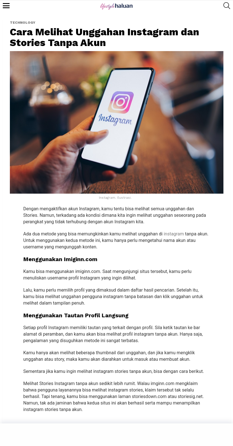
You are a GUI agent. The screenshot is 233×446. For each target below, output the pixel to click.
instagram (174, 234)
